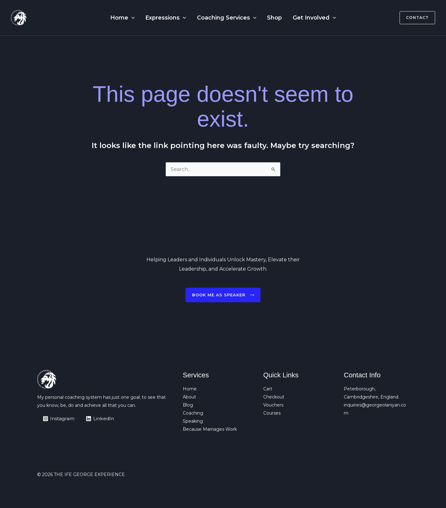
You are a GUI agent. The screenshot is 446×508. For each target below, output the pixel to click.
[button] (138, 18)
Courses (272, 413)
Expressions (169, 18)
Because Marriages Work (210, 429)
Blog (188, 405)
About (189, 397)
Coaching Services (226, 18)
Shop (271, 17)
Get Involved (307, 18)
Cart (267, 389)
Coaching (193, 413)
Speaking (193, 421)
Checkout (273, 397)
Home (129, 18)
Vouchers (273, 405)
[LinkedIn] (101, 418)
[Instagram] (59, 418)
